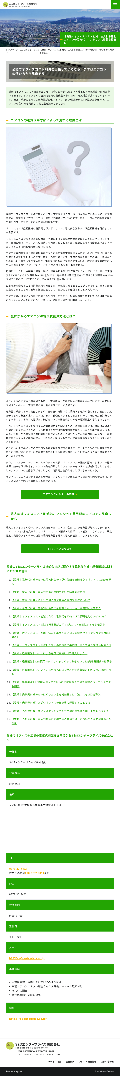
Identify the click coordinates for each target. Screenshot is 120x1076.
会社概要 (70, 1061)
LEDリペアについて (60, 549)
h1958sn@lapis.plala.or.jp (26, 958)
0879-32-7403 (18, 869)
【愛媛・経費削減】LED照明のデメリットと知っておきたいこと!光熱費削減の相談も (62, 661)
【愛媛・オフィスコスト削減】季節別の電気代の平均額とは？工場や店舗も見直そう (61, 645)
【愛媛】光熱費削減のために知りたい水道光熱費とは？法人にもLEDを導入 (56, 694)
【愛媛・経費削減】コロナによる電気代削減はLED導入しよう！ (49, 653)
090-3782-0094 (34, 873)
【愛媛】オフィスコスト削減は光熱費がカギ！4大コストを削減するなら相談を (58, 624)
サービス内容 (54, 1061)
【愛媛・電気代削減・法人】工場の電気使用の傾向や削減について (51, 600)
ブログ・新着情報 (87, 1061)
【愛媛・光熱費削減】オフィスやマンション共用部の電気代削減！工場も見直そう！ (61, 711)
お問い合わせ (107, 1061)
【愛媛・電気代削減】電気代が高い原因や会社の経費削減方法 (48, 592)
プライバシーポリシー (104, 1071)
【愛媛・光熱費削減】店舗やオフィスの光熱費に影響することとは (51, 702)
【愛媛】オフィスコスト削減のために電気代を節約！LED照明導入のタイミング (59, 616)
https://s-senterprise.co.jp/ (28, 1018)
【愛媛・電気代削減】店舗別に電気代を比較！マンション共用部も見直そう (56, 608)
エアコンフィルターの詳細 (60, 494)
